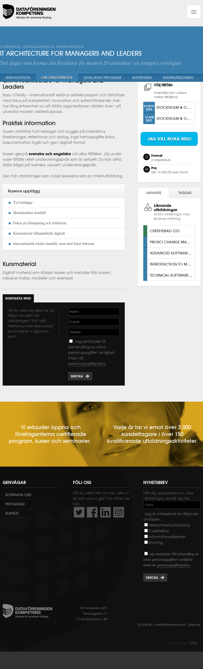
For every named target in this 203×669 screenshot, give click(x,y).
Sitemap (194, 637)
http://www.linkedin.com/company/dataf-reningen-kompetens (105, 524)
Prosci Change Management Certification (172, 254)
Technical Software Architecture (172, 287)
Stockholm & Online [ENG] (175, 130)
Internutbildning (178, 77)
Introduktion (18, 77)
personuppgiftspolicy (86, 375)
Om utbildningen (56, 77)
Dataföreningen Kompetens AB (29, 12)
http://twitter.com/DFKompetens (79, 524)
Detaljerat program (102, 77)
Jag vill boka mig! (169, 151)
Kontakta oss (18, 507)
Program (15, 516)
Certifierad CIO (165, 242)
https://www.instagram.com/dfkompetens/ (118, 524)
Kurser (12, 525)
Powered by (182, 655)
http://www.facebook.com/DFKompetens (92, 524)
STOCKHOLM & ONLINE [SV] (175, 119)
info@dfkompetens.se (170, 637)
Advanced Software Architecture (172, 265)
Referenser (142, 77)
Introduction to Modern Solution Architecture (172, 276)
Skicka (77, 388)
